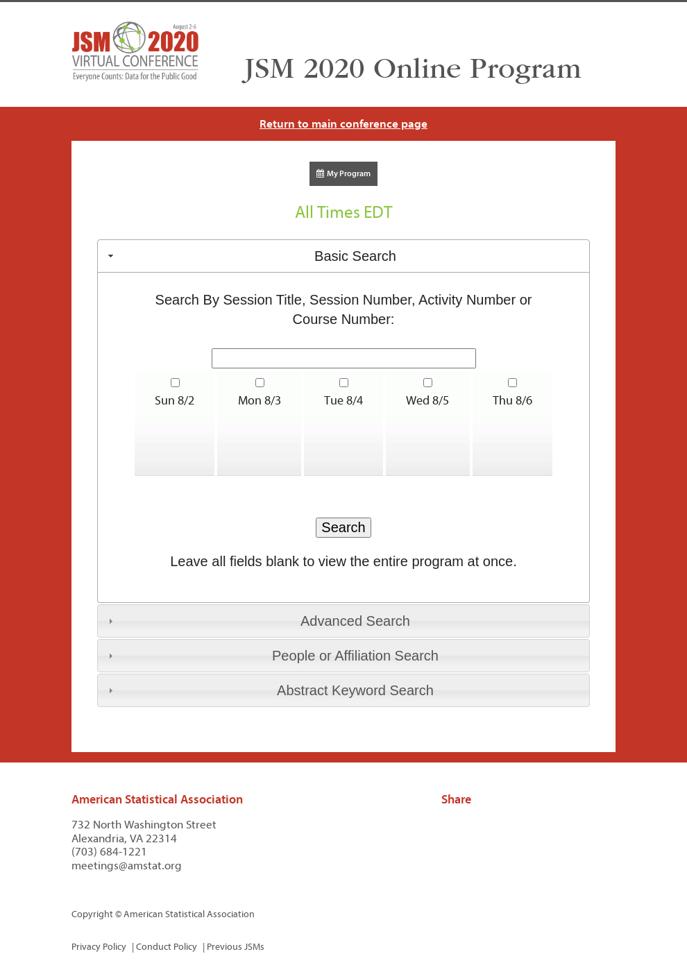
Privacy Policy (98, 947)
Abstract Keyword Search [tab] (269, 690)
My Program (343, 173)
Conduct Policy (166, 947)
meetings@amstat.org (126, 865)
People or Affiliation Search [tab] (272, 655)
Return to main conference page (343, 123)
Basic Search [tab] (250, 256)
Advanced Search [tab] (257, 621)
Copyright (92, 914)
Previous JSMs (235, 947)
